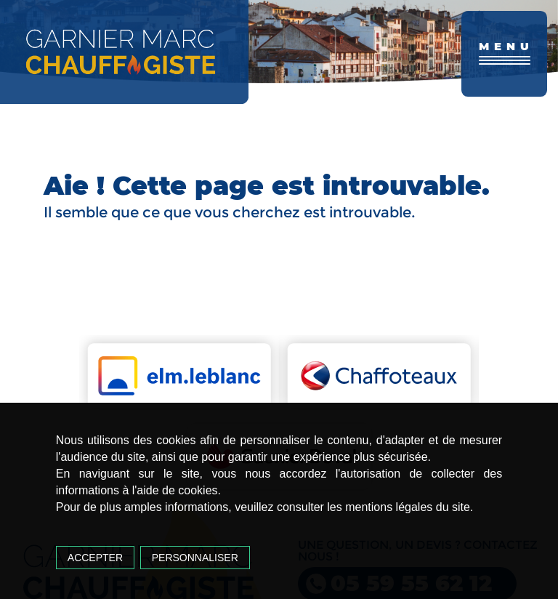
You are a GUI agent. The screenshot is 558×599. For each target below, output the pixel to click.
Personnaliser (195, 557)
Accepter (95, 557)
